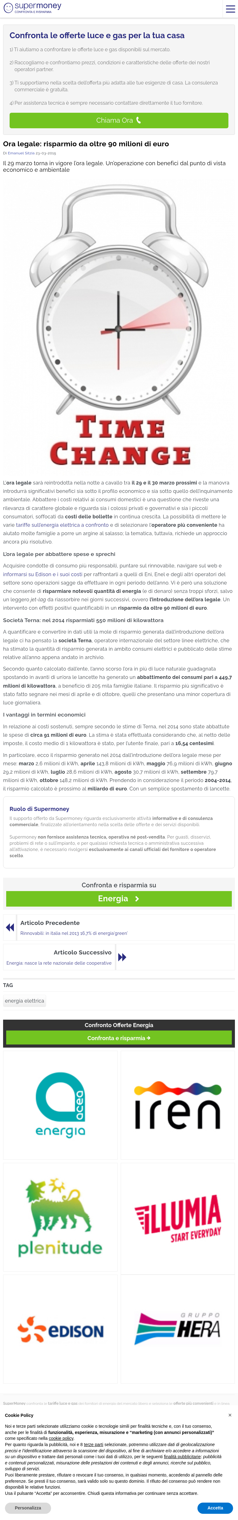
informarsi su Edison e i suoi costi (42, 574)
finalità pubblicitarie (182, 1456)
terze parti (93, 1444)
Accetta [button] (215, 1507)
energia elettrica (24, 1001)
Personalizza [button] (28, 1507)
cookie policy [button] (61, 1438)
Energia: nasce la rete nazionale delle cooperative (59, 963)
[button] (230, 1415)
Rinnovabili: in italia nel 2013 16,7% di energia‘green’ (74, 933)
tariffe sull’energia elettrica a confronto (62, 525)
